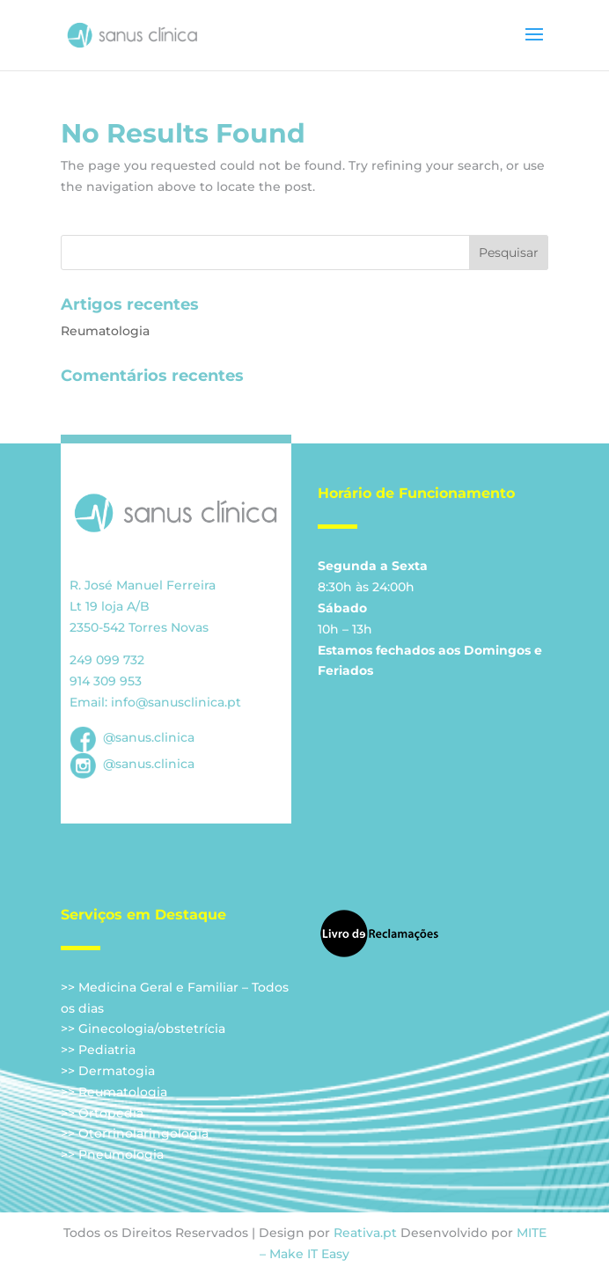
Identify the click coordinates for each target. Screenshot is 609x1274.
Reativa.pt (365, 1233)
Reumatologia (105, 331)
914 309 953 (106, 681)
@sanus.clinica (132, 737)
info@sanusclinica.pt (176, 702)
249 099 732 (107, 660)
